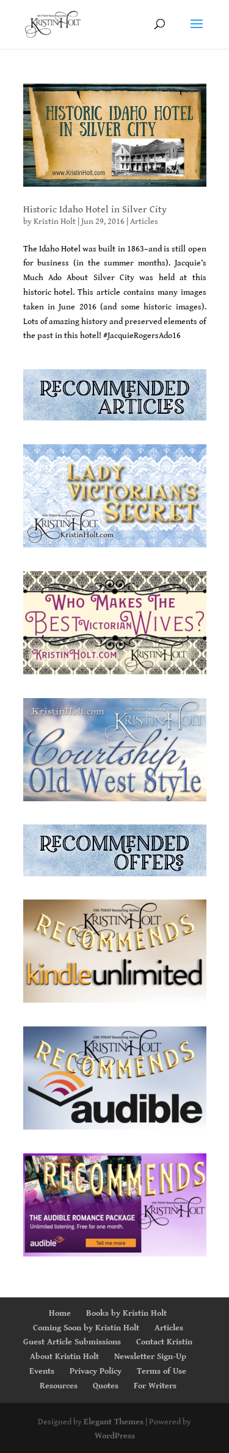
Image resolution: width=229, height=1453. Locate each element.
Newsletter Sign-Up (150, 1356)
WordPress (115, 1436)
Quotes (105, 1386)
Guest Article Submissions (72, 1342)
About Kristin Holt (64, 1356)
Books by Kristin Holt (126, 1313)
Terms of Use (161, 1371)
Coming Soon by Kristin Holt (86, 1328)
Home (60, 1313)
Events (41, 1371)
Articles (144, 221)
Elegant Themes (114, 1422)
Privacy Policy (96, 1371)
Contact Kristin (164, 1342)
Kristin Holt (55, 221)
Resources (59, 1386)
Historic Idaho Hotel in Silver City (95, 209)
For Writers (155, 1386)
